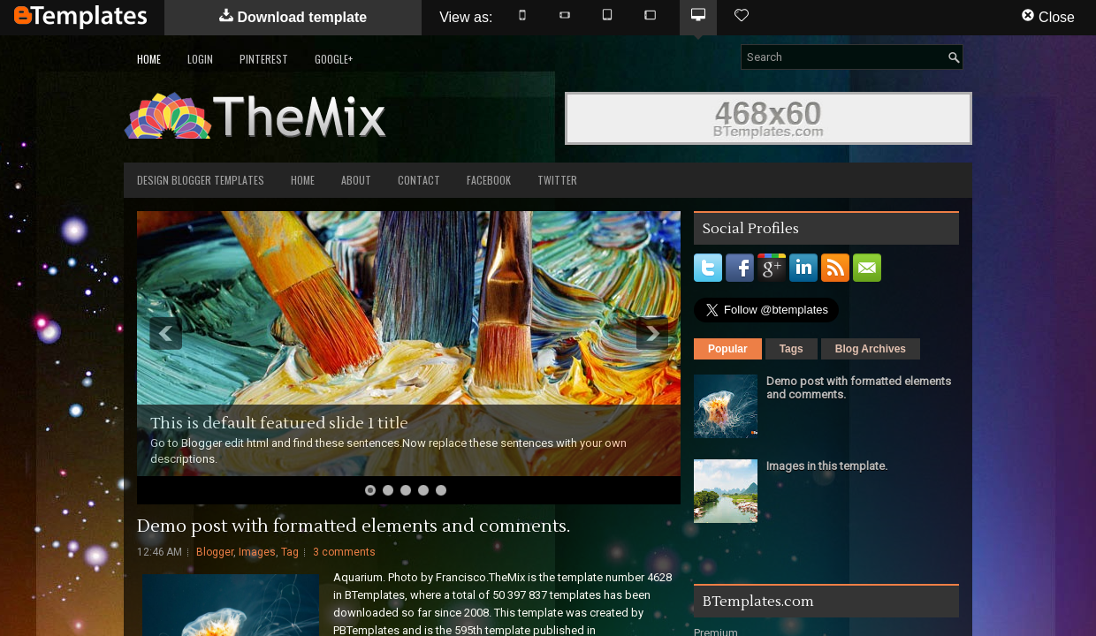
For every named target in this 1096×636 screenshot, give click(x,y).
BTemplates (80, 17)
